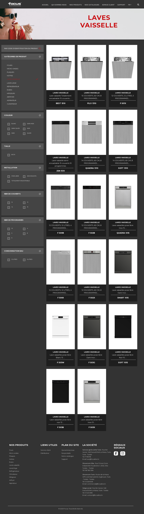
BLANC (13, 123)
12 (12, 202)
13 (27, 202)
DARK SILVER (15, 128)
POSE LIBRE (15, 176)
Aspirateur (13, 483)
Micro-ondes (13, 453)
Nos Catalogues (92, 5)
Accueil (45, 5)
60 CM (13, 154)
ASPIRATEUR (11, 100)
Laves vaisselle (14, 465)
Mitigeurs (12, 477)
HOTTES (10, 76)
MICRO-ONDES (12, 69)
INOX (28, 128)
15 (27, 207)
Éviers (11, 462)
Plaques (12, 456)
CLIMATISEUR (12, 104)
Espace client (108, 5)
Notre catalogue (68, 456)
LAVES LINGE (11, 83)
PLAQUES (10, 72)
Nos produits (75, 5)
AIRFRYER (10, 97)
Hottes (11, 459)
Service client (46, 450)
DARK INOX (30, 123)
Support (121, 5)
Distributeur (45, 453)
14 (12, 207)
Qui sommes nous (58, 5)
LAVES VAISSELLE (13, 79)
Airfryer (12, 480)
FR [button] (129, 5)
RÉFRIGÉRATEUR (13, 86)
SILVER (29, 133)
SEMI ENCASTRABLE (32, 176)
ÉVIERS (9, 90)
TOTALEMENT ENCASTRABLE (20, 181)
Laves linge (13, 468)
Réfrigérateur (14, 471)
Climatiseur (13, 474)
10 (12, 228)
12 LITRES (14, 259)
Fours (11, 450)
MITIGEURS (11, 93)
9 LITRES (29, 259)
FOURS (9, 65)
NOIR (13, 133)
